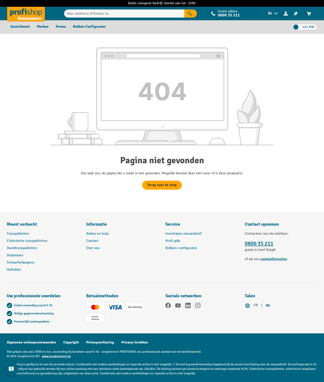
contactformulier (273, 259)
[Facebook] (168, 306)
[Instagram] (197, 306)
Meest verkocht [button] (22, 224)
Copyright (71, 342)
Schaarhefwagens (20, 262)
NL (268, 305)
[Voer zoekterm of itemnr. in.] (124, 13)
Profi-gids (172, 241)
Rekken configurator (181, 248)
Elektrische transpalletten (27, 241)
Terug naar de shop (162, 185)
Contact (92, 241)
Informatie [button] (96, 224)
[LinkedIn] (188, 306)
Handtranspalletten (22, 248)
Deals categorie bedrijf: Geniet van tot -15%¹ (162, 3)
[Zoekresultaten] (190, 13)
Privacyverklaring (100, 342)
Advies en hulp (97, 234)
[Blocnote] (296, 13)
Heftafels (14, 270)
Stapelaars (15, 255)
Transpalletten (18, 234)
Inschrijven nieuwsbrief (183, 234)
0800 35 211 (229, 15)
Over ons (93, 248)
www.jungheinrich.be (56, 356)
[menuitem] (273, 13)
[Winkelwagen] (309, 13)
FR (256, 305)
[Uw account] (286, 13)
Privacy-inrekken (134, 342)
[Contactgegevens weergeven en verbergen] (11, 369)
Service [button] (172, 224)
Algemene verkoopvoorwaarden (31, 342)
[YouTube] (178, 306)
